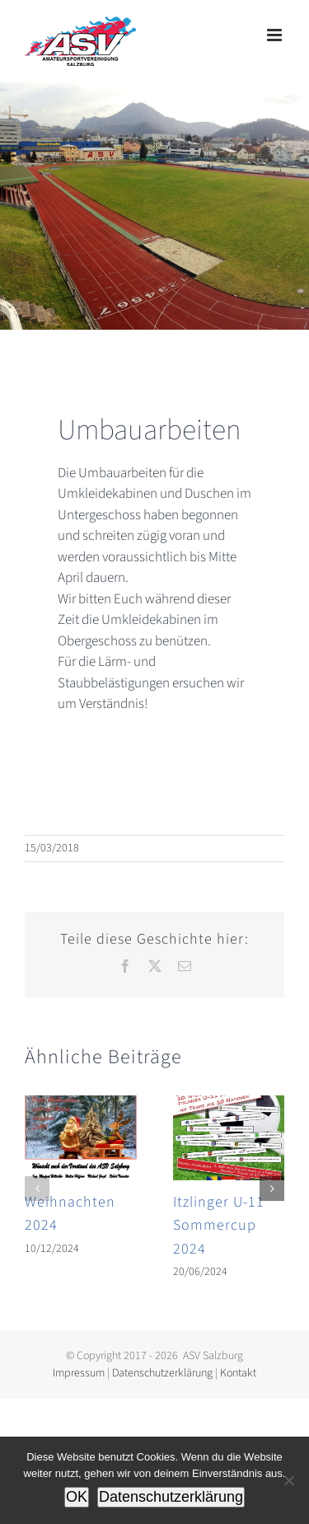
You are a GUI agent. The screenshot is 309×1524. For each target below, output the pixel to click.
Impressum (79, 1373)
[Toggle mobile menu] (275, 35)
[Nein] (288, 1480)
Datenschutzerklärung (162, 1373)
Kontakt (238, 1373)
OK (76, 1497)
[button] (37, 1188)
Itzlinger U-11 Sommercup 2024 (219, 1226)
